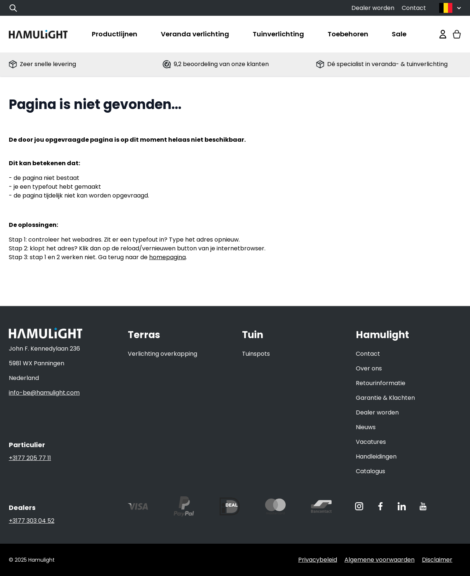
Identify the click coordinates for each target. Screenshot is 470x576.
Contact (414, 8)
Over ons (369, 368)
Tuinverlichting (278, 34)
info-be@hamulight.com (44, 392)
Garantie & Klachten (385, 398)
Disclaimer (437, 559)
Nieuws (366, 427)
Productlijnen (114, 34)
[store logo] (38, 34)
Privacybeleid (317, 559)
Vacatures (371, 442)
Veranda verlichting (195, 34)
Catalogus (370, 471)
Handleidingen (376, 456)
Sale (399, 34)
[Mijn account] (443, 34)
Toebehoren (348, 34)
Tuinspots (256, 353)
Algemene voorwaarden (379, 559)
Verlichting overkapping (162, 353)
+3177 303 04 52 (31, 521)
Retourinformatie (380, 383)
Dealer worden (372, 8)
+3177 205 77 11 (30, 458)
